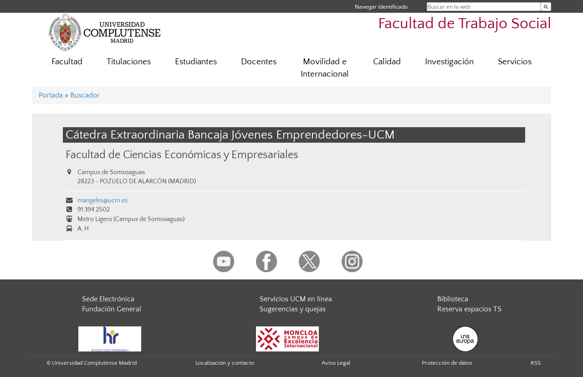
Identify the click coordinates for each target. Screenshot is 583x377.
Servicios (515, 62)
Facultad (66, 62)
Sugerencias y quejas (293, 309)
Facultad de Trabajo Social (464, 23)
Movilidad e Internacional (325, 68)
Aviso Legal (336, 363)
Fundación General (111, 309)
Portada (51, 95)
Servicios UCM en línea (296, 299)
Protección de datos (447, 363)
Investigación (449, 62)
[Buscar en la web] (546, 6)
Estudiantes (196, 62)
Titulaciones (129, 62)
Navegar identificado (381, 6)
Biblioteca (452, 299)
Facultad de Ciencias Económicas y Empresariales (182, 155)
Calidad (387, 62)
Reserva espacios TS (469, 309)
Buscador (85, 95)
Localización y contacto (224, 363)
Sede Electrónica (108, 299)
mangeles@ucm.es (102, 200)
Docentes (258, 62)
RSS (536, 363)
